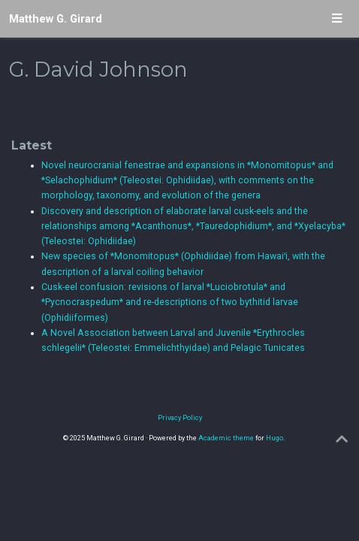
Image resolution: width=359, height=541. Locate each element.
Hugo (274, 438)
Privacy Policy (180, 417)
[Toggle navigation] (336, 19)
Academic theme (226, 438)
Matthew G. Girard (55, 19)
